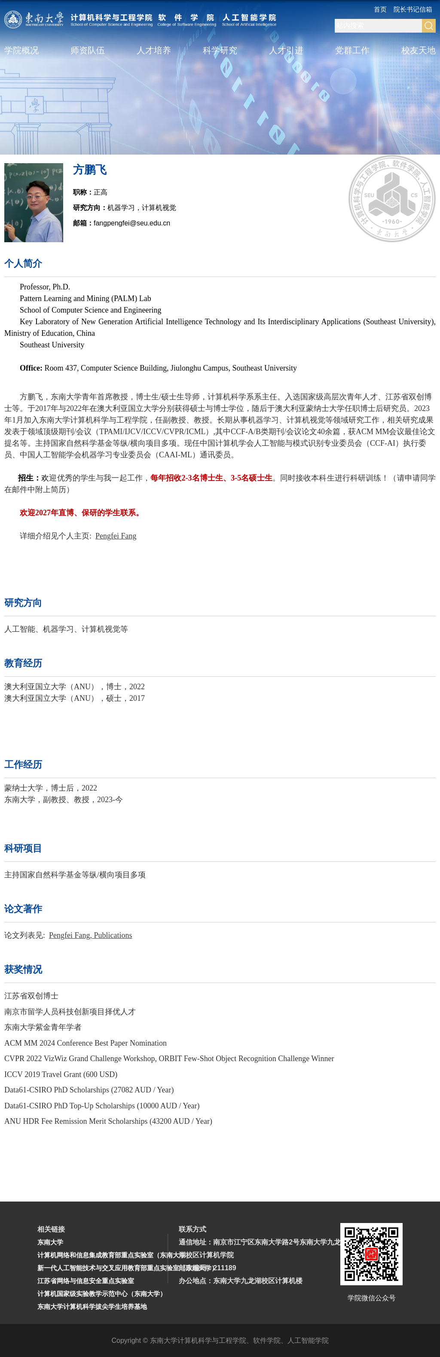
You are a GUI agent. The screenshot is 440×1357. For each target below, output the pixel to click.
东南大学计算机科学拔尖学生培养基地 (92, 1306)
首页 (380, 9)
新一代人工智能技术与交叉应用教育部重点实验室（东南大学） (127, 1268)
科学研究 (220, 50)
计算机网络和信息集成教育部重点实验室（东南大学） (114, 1255)
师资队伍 (87, 50)
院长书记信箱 (413, 9)
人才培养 (154, 50)
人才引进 (286, 50)
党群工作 (352, 50)
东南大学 (50, 1242)
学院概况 (21, 50)
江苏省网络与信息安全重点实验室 (85, 1280)
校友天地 (418, 50)
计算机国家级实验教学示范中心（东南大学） (101, 1293)
